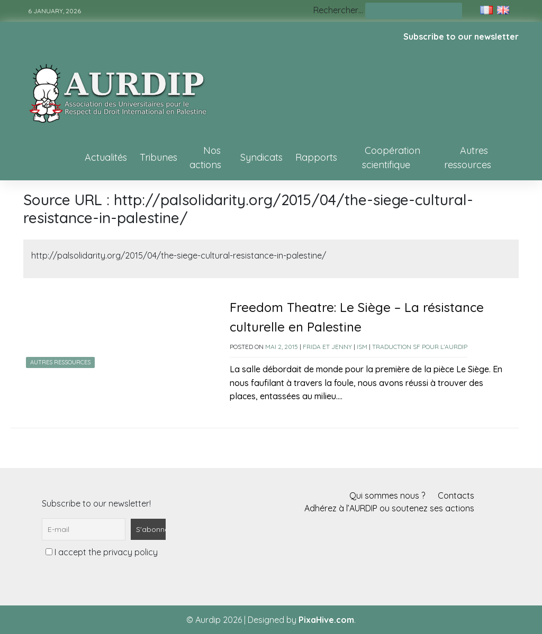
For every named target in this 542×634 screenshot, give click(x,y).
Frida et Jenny (327, 347)
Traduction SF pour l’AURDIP (419, 347)
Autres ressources (467, 157)
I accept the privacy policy (102, 552)
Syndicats (261, 157)
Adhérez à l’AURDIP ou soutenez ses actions (389, 508)
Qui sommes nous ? (387, 495)
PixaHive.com (326, 619)
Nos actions (205, 157)
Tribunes (158, 157)
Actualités (106, 157)
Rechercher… (338, 10)
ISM (362, 347)
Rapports (316, 157)
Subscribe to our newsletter (461, 36)
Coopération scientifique (391, 157)
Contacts (456, 495)
